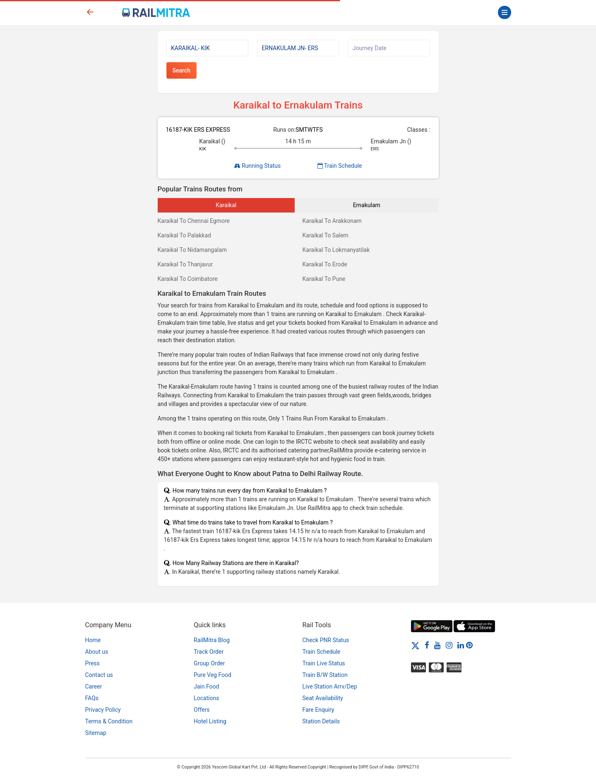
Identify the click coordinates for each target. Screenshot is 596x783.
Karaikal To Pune (324, 279)
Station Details (321, 721)
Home (93, 640)
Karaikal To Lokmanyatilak (336, 250)
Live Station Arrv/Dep (330, 686)
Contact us (99, 675)
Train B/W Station (325, 675)
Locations (206, 698)
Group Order (209, 663)
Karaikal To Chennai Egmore (194, 221)
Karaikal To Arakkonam (332, 221)
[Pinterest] (469, 645)
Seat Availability (323, 698)
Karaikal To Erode (325, 264)
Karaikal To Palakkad (184, 235)
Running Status (257, 165)
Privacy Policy (103, 709)
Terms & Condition (109, 721)
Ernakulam (366, 205)
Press (92, 663)
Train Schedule (339, 165)
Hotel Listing (210, 721)
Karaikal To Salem (325, 235)
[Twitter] (415, 645)
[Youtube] (437, 645)
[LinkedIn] (460, 645)
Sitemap (95, 733)
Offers (202, 709)
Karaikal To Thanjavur (185, 264)
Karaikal (226, 205)
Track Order (208, 651)
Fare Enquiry (318, 709)
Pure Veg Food (212, 675)
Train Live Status (324, 663)
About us (96, 651)
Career (93, 686)
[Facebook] (427, 645)
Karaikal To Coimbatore (188, 279)
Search (181, 70)
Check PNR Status (326, 640)
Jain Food (206, 686)
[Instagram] (449, 645)
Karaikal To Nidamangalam (192, 250)
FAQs (92, 698)
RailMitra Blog (212, 640)
